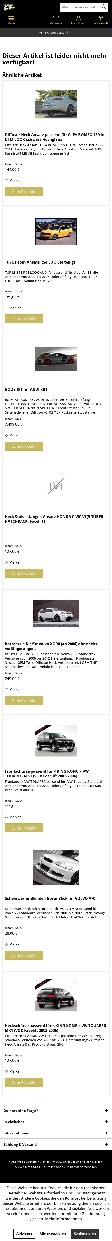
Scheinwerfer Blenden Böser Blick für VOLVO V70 (50, 898)
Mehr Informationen (63, 1218)
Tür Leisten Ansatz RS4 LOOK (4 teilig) (40, 262)
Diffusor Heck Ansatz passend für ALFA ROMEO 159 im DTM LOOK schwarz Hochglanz (55, 137)
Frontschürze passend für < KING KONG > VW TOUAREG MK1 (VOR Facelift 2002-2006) (47, 773)
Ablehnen (24, 1233)
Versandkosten (92, 1162)
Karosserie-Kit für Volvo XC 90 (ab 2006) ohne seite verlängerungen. (51, 646)
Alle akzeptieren (53, 1233)
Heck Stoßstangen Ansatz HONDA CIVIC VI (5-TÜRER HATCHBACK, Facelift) (54, 519)
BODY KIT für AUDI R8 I (26, 389)
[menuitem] (101, 20)
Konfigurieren (85, 1233)
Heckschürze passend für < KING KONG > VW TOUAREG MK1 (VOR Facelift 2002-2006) (55, 1028)
